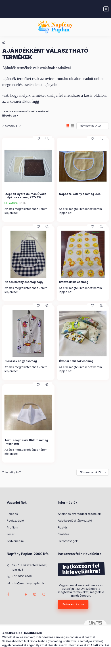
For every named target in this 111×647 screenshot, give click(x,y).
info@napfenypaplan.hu (29, 583)
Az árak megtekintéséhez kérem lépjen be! (25, 211)
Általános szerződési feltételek (79, 514)
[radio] (72, 125)
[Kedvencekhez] (38, 138)
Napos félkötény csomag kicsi (80, 194)
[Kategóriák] (37, 641)
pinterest (25, 594)
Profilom (12, 527)
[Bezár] (106, 9)
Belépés (12, 514)
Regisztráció (15, 520)
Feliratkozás (71, 604)
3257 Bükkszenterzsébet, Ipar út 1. (29, 567)
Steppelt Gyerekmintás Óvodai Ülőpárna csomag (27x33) (25, 195)
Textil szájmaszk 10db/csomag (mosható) (26, 441)
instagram (34, 594)
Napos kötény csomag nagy (23, 282)
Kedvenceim (15, 541)
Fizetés (63, 527)
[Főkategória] (3, 42)
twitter (17, 594)
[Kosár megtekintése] (73, 641)
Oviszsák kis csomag (73, 282)
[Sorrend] (92, 126)
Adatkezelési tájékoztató (75, 520)
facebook (8, 594)
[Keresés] (48, 641)
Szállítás (63, 534)
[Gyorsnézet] (47, 138)
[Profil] (59, 641)
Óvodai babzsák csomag (76, 361)
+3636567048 (22, 576)
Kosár (11, 534)
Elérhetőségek (68, 541)
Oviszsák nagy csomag (20, 361)
